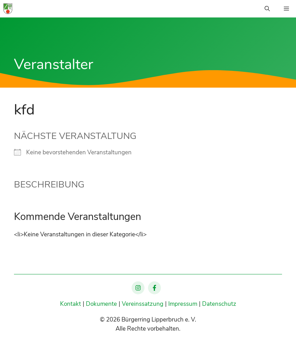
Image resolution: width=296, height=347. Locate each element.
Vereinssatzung (142, 304)
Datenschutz (219, 304)
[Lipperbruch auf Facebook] (154, 287)
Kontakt (70, 304)
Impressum (182, 304)
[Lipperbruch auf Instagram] (138, 287)
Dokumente (101, 304)
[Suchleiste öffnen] (267, 8)
